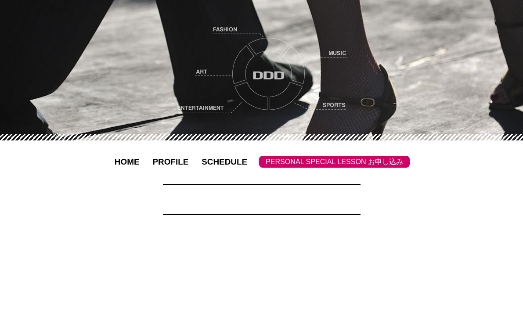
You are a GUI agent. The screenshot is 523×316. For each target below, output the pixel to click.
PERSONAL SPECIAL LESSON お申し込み (334, 161)
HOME (127, 161)
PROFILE (170, 161)
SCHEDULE (224, 161)
